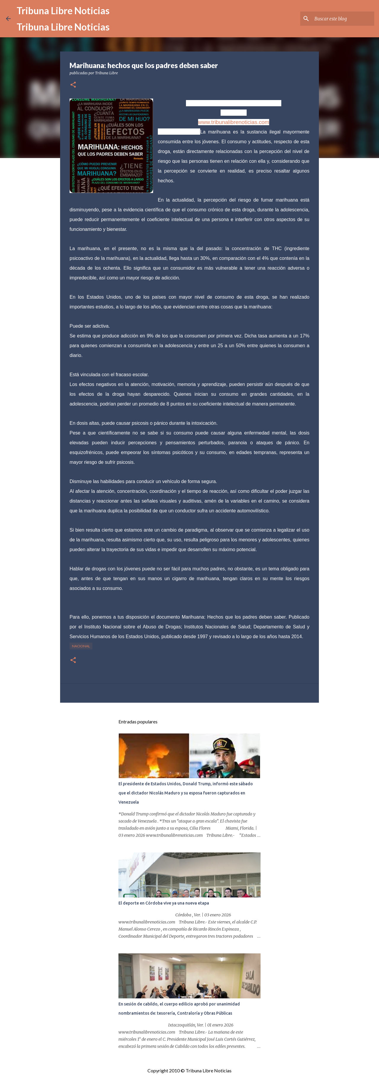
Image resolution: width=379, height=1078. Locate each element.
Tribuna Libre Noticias (63, 10)
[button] (73, 85)
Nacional (81, 646)
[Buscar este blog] (343, 19)
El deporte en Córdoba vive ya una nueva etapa (163, 903)
